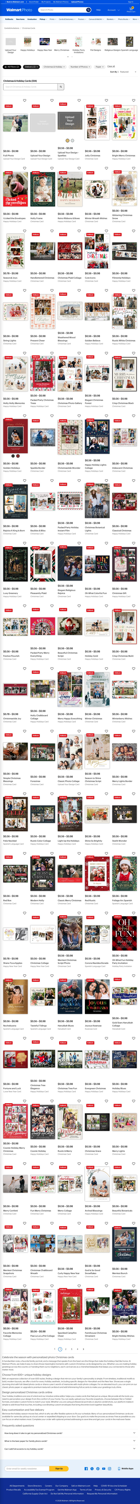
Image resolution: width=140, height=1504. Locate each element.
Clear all (111, 66)
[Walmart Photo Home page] (19, 10)
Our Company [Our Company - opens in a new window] (61, 1486)
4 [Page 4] (77, 1349)
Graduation (32, 19)
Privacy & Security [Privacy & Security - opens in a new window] (103, 1490)
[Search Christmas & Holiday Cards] (30, 86)
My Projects (46, 2)
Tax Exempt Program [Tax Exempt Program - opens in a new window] (44, 1490)
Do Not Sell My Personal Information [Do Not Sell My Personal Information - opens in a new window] (67, 1493)
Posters (81, 19)
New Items (20, 19)
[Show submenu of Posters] (85, 19)
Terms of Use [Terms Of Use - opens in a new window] (86, 1490)
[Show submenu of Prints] (55, 19)
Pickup (42, 19)
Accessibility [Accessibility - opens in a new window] (29, 1490)
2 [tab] (71, 56)
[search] (61, 86)
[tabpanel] (10, 44)
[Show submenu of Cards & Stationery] (75, 19)
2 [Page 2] (65, 1349)
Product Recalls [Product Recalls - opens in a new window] (13, 1490)
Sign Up (59, 1468)
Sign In (130, 2)
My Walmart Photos (61, 2)
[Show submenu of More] (138, 19)
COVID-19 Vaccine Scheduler (114, 1486)
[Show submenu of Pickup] (46, 19)
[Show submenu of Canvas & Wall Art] (103, 19)
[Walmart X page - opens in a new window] (92, 1468)
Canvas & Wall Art (95, 19)
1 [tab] (67, 56)
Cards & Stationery (66, 19)
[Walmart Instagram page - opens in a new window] (109, 1468)
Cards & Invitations (11, 28)
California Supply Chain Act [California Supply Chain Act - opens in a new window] (35, 1493)
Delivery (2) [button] (31, 67)
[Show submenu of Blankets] (115, 19)
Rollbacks (9, 19)
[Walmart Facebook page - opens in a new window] (86, 1468)
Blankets (110, 19)
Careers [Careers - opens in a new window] (48, 1486)
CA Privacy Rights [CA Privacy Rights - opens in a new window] (122, 1490)
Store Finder (34, 2)
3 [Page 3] (71, 1349)
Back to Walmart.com (14, 2)
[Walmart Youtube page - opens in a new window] (103, 1468)
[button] (15, 100)
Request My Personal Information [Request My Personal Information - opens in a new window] (102, 1493)
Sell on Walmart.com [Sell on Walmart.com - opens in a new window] (80, 1486)
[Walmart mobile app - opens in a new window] (125, 1468)
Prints (52, 19)
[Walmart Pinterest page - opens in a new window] (97, 1468)
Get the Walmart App (67, 1490)
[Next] (83, 1349)
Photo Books (123, 19)
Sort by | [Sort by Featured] (114, 72)
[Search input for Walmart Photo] (62, 10)
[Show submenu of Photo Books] (129, 19)
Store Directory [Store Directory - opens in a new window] (35, 1486)
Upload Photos (77, 2)
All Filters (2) (12, 67)
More (135, 19)
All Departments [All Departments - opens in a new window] (17, 1486)
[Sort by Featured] (128, 72)
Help (98, 10)
